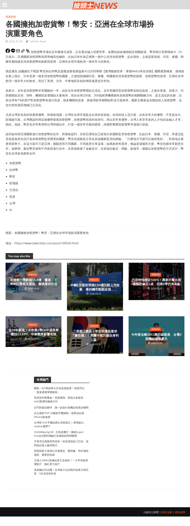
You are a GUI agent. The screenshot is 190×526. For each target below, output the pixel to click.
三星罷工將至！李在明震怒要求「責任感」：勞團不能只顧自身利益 (95, 336)
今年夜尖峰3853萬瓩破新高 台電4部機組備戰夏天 (156, 337)
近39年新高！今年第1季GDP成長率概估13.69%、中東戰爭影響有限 (33, 332)
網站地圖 (167, 521)
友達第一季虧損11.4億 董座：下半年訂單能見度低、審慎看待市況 (33, 282)
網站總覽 (180, 521)
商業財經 (11, 16)
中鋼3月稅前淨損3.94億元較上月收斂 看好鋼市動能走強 (95, 287)
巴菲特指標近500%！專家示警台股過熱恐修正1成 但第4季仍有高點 (156, 282)
